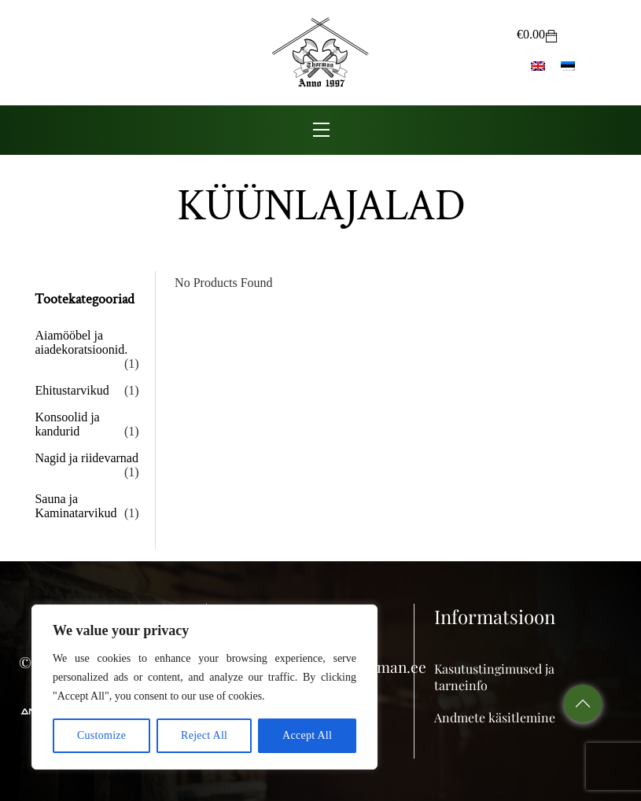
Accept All (307, 735)
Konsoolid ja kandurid (67, 424)
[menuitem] (538, 64)
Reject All (204, 735)
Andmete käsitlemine (494, 717)
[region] (204, 687)
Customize (101, 735)
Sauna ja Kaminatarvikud (75, 506)
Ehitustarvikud (72, 390)
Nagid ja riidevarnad (86, 458)
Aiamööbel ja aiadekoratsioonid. (81, 342)
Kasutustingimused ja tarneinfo (494, 676)
